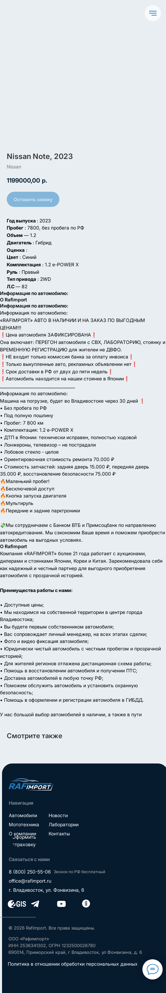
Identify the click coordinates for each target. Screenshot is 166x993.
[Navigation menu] (153, 13)
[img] (31, 784)
